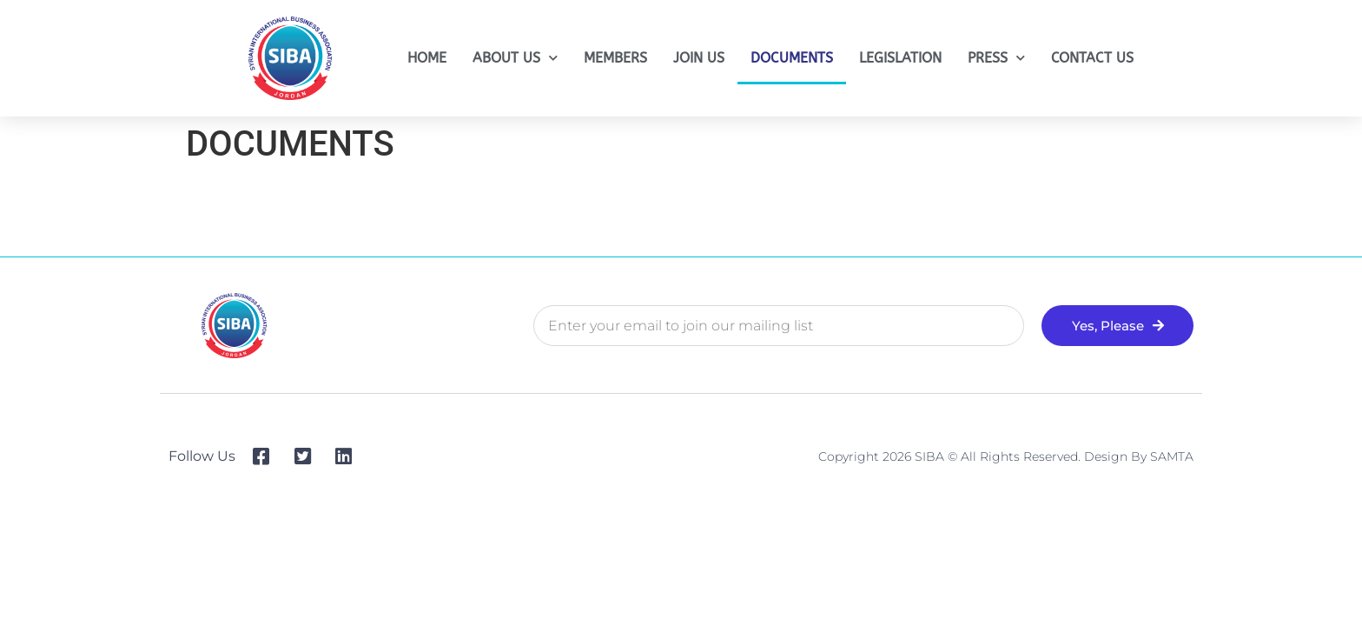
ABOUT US (515, 57)
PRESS (996, 57)
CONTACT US (1092, 58)
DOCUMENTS (791, 58)
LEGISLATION (900, 58)
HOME (426, 58)
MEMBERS (615, 58)
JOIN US (698, 58)
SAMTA (1171, 456)
